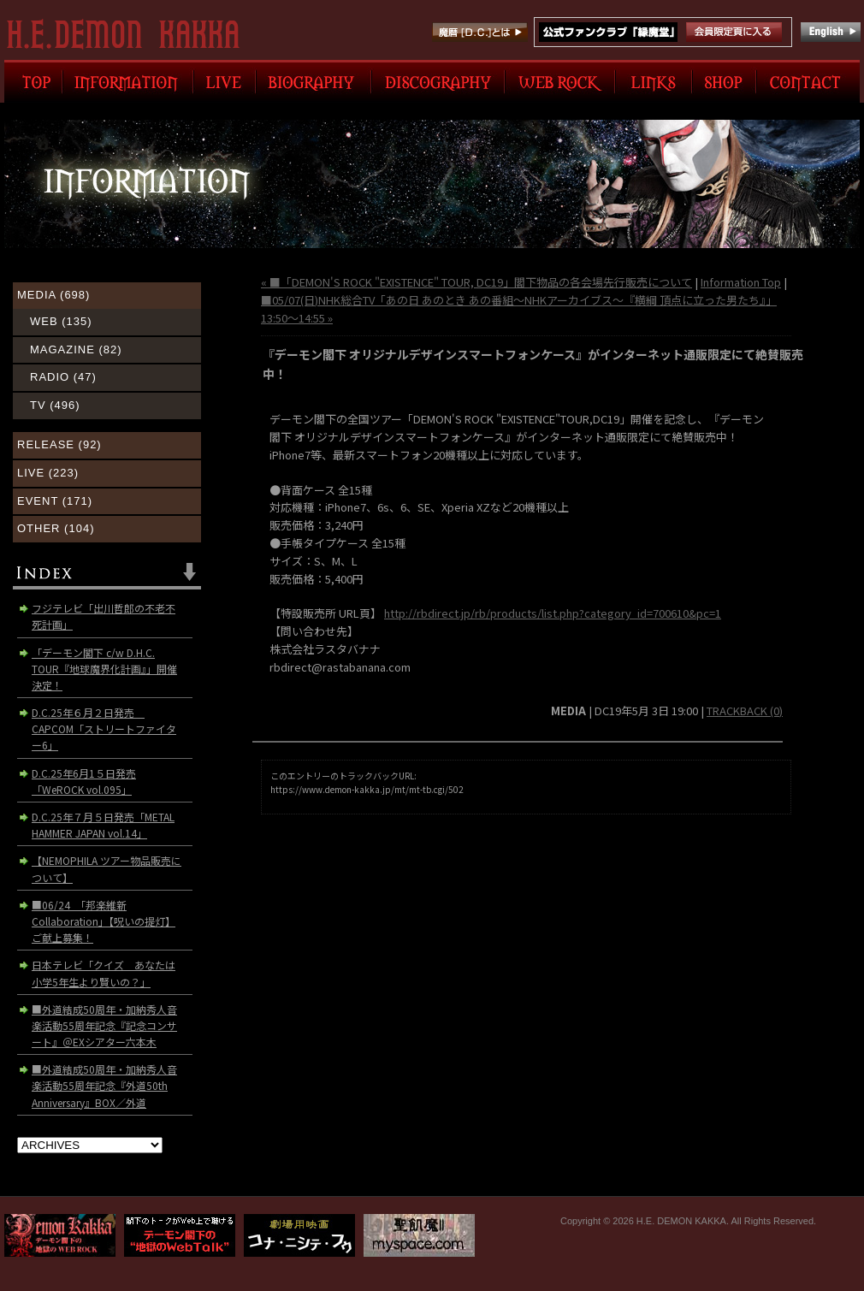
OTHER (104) (55, 528)
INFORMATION (127, 81)
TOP (33, 81)
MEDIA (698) (53, 294)
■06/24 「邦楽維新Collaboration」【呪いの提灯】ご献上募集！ (103, 921)
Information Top (741, 282)
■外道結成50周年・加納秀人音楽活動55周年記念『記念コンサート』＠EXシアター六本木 (104, 1025)
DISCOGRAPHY (438, 81)
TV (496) (55, 405)
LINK (653, 81)
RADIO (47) (63, 376)
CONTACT (808, 81)
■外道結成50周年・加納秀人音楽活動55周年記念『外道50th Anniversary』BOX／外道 (104, 1085)
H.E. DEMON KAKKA (130, 34)
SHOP (724, 81)
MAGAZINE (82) (76, 349)
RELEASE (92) (59, 444)
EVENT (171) (54, 500)
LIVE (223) (48, 472)
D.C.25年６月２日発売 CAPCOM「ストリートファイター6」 (104, 728)
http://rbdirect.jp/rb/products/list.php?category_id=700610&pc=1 (552, 613)
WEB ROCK (560, 81)
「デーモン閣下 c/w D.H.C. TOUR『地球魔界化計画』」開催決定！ (104, 668)
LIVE (224, 81)
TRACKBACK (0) (745, 710)
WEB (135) (61, 321)
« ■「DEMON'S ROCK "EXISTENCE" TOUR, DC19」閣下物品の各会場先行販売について (476, 282)
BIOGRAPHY (313, 81)
